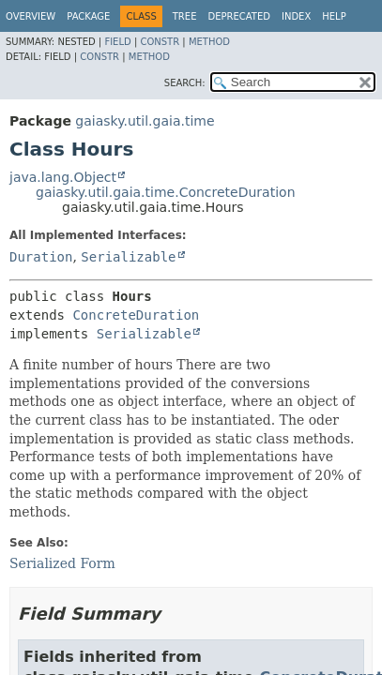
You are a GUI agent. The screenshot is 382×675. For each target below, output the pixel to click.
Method (209, 42)
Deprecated (238, 16)
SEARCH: (185, 83)
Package (88, 16)
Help (333, 16)
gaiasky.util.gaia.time (144, 120)
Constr (159, 42)
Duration (40, 256)
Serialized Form (62, 563)
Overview (30, 16)
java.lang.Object (62, 177)
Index (296, 16)
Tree (185, 16)
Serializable (128, 256)
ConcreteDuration (135, 315)
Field (117, 42)
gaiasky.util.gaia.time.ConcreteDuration (166, 192)
